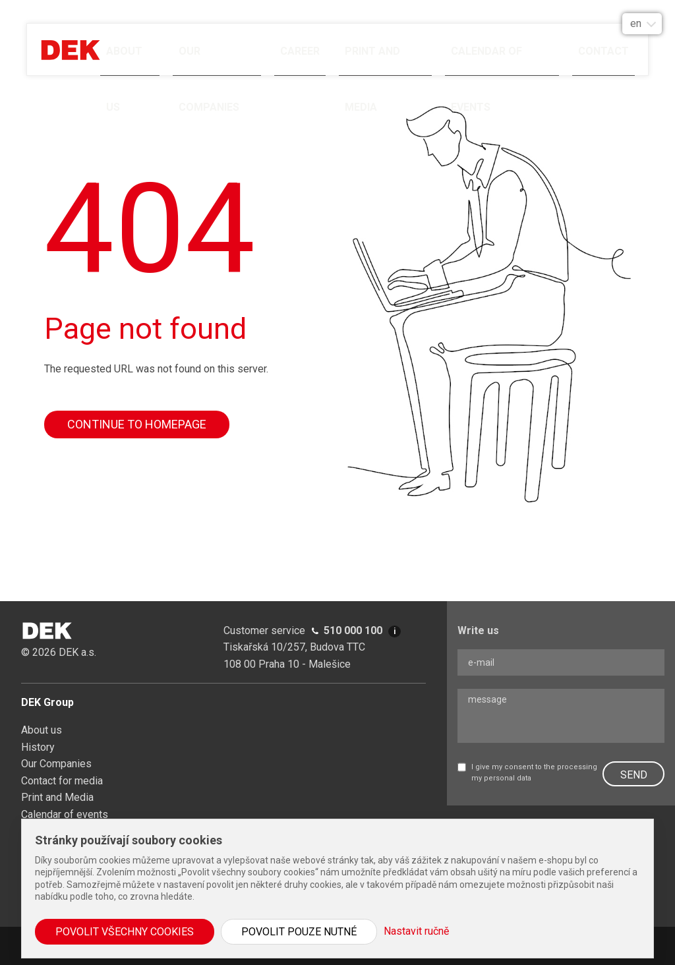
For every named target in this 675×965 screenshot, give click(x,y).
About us (124, 60)
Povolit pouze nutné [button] (299, 931)
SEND (633, 775)
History (38, 747)
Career (300, 51)
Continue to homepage (136, 424)
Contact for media (62, 781)
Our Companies (209, 60)
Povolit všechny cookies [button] (124, 931)
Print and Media (372, 60)
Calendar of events (486, 60)
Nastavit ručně (416, 931)
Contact (603, 51)
